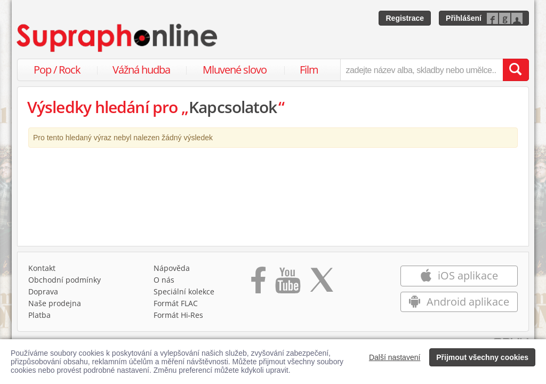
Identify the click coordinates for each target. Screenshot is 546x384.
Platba (39, 315)
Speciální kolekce (184, 291)
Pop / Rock (57, 69)
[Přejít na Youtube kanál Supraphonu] (287, 283)
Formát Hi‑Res (179, 315)
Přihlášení (463, 18)
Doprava (43, 291)
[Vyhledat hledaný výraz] (515, 70)
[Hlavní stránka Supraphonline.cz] (118, 38)
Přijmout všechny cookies (482, 357)
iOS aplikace (459, 275)
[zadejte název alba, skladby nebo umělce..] (421, 70)
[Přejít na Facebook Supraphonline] (258, 283)
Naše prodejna (54, 303)
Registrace (405, 18)
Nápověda (172, 268)
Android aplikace (458, 301)
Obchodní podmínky (64, 280)
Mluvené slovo (235, 69)
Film (309, 69)
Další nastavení (395, 357)
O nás (164, 280)
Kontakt (41, 268)
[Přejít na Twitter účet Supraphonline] (321, 283)
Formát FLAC (176, 303)
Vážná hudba (141, 69)
